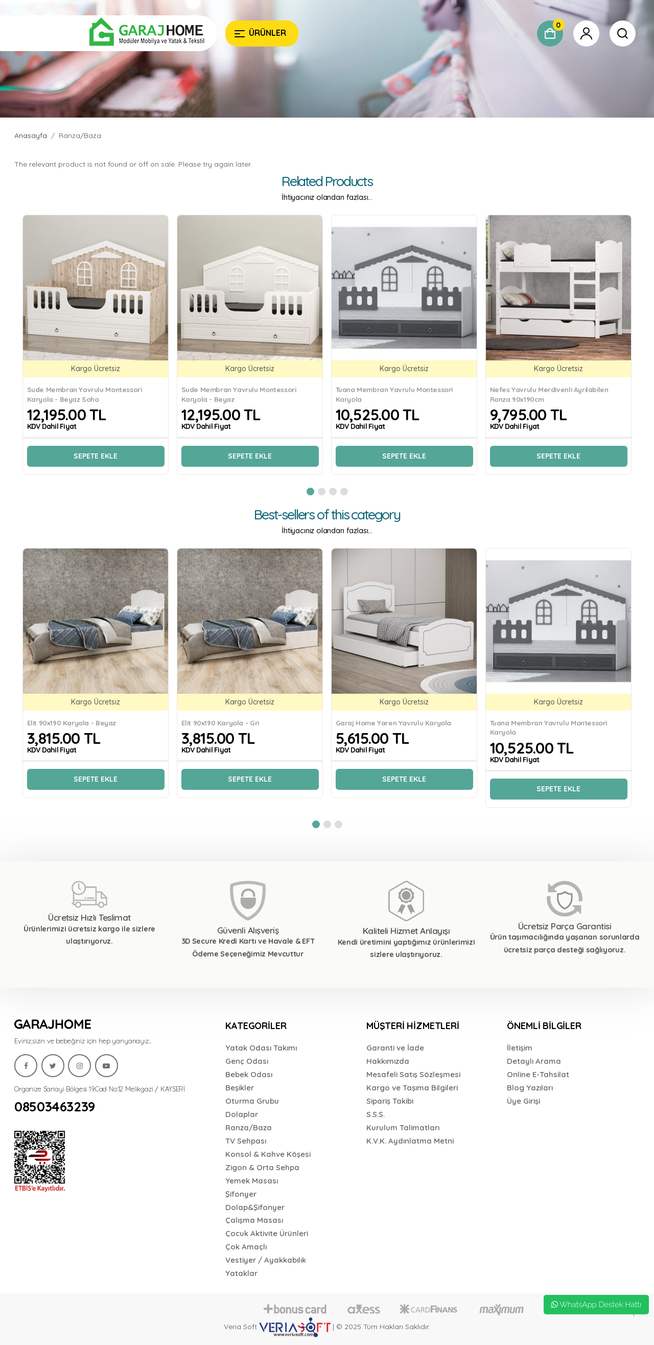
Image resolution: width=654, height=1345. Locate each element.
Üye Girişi (523, 1101)
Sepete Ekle (96, 456)
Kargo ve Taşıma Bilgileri (412, 1087)
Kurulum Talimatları (402, 1127)
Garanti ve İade (395, 1048)
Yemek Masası (251, 1181)
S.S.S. (375, 1114)
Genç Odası (246, 1061)
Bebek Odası (248, 1074)
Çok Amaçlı (246, 1246)
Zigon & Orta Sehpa (262, 1167)
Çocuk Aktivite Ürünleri (266, 1233)
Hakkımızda (387, 1061)
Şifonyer (240, 1194)
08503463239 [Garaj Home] (54, 1107)
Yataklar (241, 1273)
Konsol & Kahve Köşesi (268, 1154)
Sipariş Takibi (389, 1101)
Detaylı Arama (534, 1061)
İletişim (519, 1048)
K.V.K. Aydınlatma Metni (410, 1141)
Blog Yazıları (530, 1087)
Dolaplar (241, 1114)
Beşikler (239, 1087)
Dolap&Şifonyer (255, 1207)
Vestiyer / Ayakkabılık (265, 1260)
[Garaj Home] (115, 33)
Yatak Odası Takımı (261, 1048)
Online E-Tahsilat (538, 1074)
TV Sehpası (245, 1141)
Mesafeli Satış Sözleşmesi (413, 1074)
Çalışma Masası (254, 1220)
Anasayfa (30, 135)
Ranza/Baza (80, 135)
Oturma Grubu (252, 1101)
